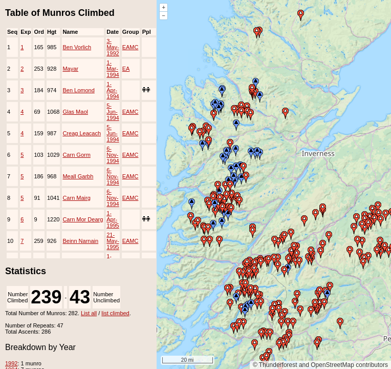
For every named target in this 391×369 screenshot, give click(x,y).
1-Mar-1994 (112, 68)
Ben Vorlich (76, 47)
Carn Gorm (76, 155)
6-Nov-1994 (112, 155)
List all (89, 313)
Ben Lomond (78, 90)
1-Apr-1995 (112, 219)
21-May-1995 (112, 241)
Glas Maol (75, 112)
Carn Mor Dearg (82, 219)
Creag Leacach (81, 133)
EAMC (130, 47)
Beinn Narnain (80, 241)
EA (126, 69)
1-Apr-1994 (112, 90)
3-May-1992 (112, 47)
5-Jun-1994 (112, 111)
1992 (11, 363)
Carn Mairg (76, 198)
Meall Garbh (77, 176)
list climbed (115, 313)
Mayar (70, 69)
